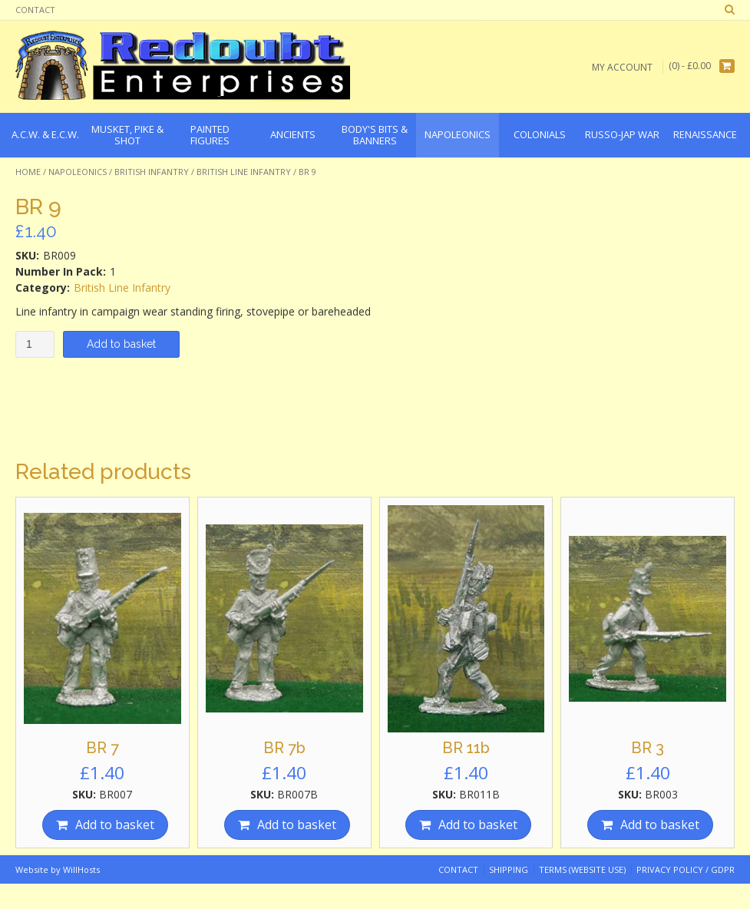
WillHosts (81, 869)
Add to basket (121, 344)
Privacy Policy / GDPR (685, 869)
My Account (622, 66)
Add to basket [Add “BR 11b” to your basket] (477, 824)
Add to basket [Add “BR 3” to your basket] (659, 824)
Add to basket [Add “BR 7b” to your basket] (296, 824)
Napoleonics (77, 171)
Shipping (508, 869)
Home (28, 171)
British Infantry (151, 171)
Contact (35, 10)
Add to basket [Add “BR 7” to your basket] (114, 824)
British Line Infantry (244, 171)
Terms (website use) (582, 869)
